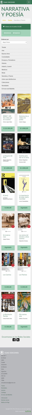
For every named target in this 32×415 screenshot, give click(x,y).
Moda (3, 73)
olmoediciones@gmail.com (8, 383)
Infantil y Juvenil (6, 66)
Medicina (4, 69)
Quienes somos (5, 400)
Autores (3, 390)
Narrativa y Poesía (7, 76)
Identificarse (7, 33)
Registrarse (16, 33)
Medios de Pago (5, 402)
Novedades (5, 85)
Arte (3, 50)
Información (4, 398)
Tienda (10, 20)
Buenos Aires (6, 53)
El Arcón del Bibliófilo (8, 88)
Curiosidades (6, 57)
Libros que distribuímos (9, 79)
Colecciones (5, 82)
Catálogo (3, 392)
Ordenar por (5, 39)
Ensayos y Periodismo (8, 60)
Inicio (4, 20)
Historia (4, 63)
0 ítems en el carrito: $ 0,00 (12, 26)
